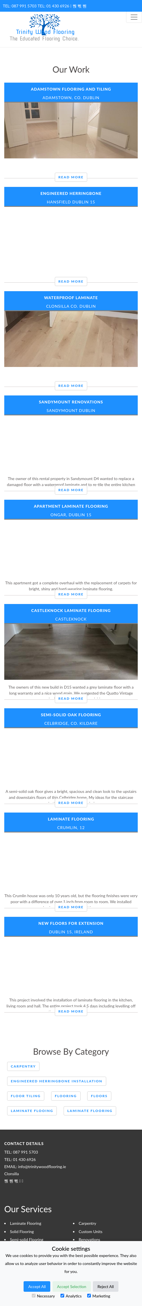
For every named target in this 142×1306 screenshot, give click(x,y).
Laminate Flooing (32, 1111)
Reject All (105, 1286)
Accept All (37, 1286)
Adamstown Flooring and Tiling (71, 89)
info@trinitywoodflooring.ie (42, 1166)
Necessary (43, 1295)
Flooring (66, 1096)
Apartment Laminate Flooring (71, 506)
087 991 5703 (24, 5)
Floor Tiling (26, 1096)
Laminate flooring (89, 1111)
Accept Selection (71, 1286)
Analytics (71, 1295)
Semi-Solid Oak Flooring (71, 714)
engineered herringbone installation (57, 1081)
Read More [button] (71, 177)
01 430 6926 (57, 5)
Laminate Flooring (71, 819)
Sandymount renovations (71, 401)
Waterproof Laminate (71, 297)
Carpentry (23, 1066)
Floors (99, 1096)
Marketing (98, 1295)
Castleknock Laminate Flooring (71, 610)
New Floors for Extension (70, 923)
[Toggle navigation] (134, 17)
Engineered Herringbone (70, 193)
